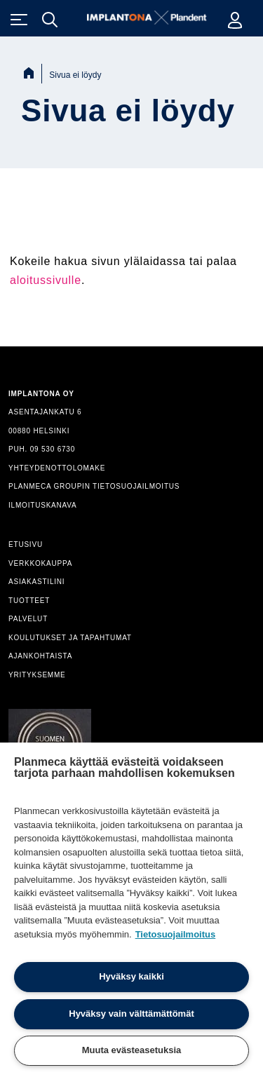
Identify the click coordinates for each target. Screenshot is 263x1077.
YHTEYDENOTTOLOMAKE (56, 468)
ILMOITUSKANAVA (42, 505)
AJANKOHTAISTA (40, 656)
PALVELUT (28, 619)
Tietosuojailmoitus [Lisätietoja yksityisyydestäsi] (175, 934)
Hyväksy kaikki (131, 976)
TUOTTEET (29, 600)
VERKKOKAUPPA (40, 563)
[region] (131, 910)
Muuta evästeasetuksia (132, 1050)
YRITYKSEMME (37, 675)
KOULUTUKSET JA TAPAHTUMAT (70, 638)
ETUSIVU (25, 544)
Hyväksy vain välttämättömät (131, 1013)
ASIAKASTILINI (36, 581)
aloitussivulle (45, 280)
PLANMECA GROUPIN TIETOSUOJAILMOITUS (94, 486)
